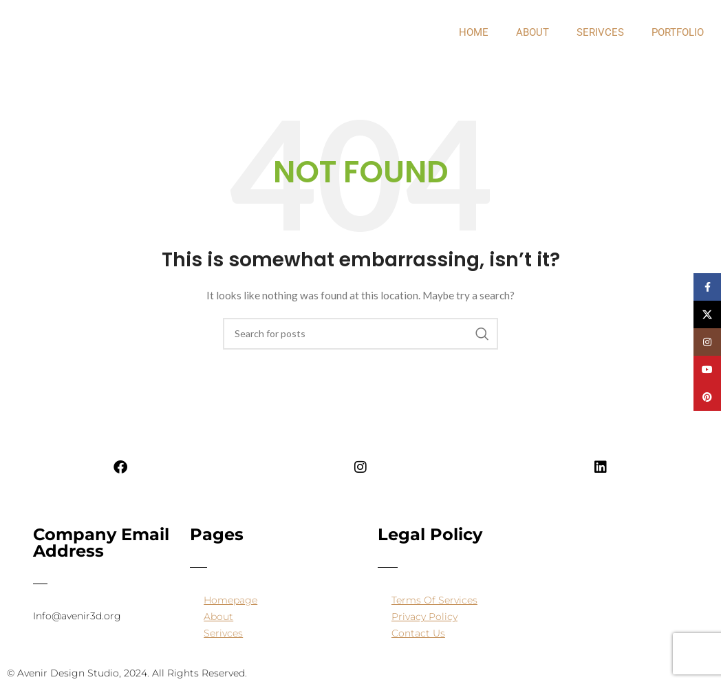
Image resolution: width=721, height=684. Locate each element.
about (532, 32)
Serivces (600, 32)
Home (473, 32)
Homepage (230, 600)
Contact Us (418, 633)
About (218, 616)
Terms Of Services (434, 600)
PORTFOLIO (678, 32)
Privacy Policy (424, 616)
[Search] (360, 334)
